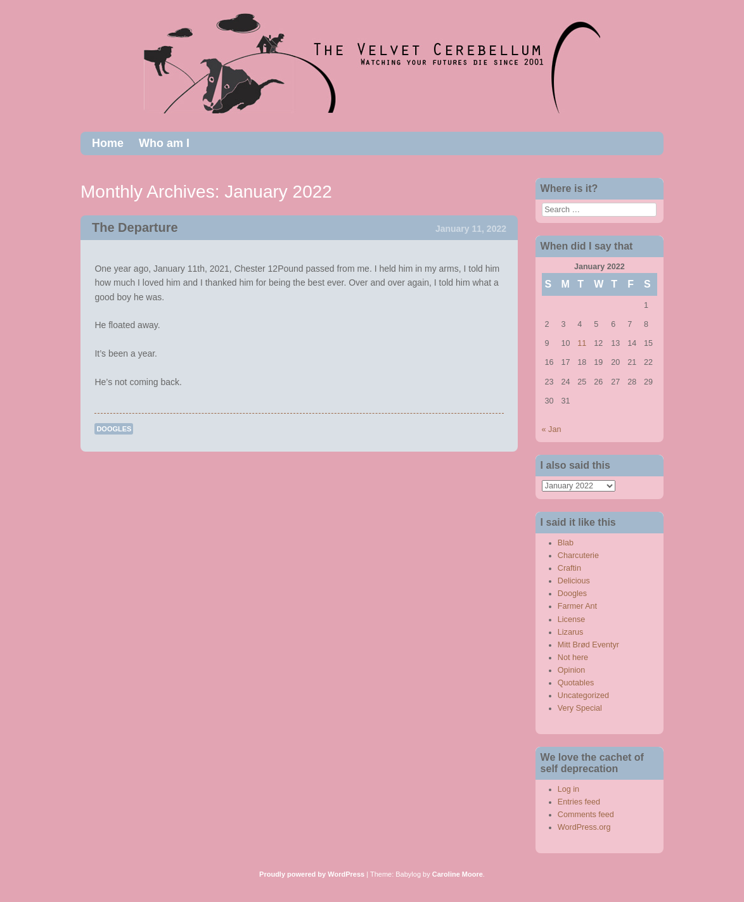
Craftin (569, 568)
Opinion (571, 670)
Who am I (164, 143)
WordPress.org (584, 827)
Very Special (580, 708)
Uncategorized (583, 695)
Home (108, 143)
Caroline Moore (457, 874)
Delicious (574, 580)
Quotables (576, 682)
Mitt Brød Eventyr (588, 644)
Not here (573, 657)
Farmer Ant (577, 606)
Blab (566, 542)
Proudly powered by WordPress (311, 874)
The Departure (135, 227)
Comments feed (586, 814)
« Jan (551, 429)
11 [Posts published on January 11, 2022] (581, 343)
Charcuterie (578, 555)
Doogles (113, 429)
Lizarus (571, 632)
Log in (568, 789)
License (571, 619)
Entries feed (579, 801)
